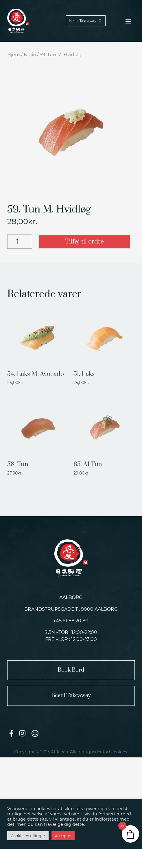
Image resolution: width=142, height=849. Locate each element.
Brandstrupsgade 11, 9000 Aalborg (71, 609)
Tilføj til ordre (84, 242)
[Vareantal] (19, 241)
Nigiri (30, 54)
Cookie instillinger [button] (28, 835)
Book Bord (71, 670)
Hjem (13, 54)
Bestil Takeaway (82, 21)
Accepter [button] (63, 835)
